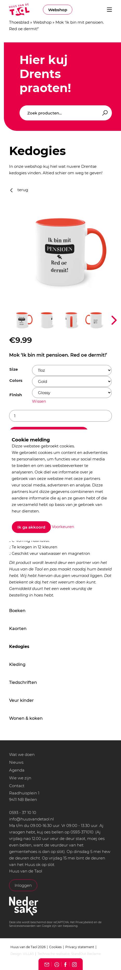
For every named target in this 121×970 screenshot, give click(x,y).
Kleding (17, 664)
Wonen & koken (26, 718)
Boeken (17, 610)
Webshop (57, 9)
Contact (16, 785)
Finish (15, 394)
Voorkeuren (63, 526)
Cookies (55, 947)
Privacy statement (79, 947)
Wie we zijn (20, 777)
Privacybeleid (84, 922)
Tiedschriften (23, 682)
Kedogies (19, 646)
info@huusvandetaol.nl (31, 819)
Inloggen (23, 885)
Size (13, 369)
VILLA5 (28, 954)
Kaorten (18, 628)
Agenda (16, 770)
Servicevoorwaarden (22, 926)
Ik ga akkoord (31, 527)
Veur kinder (21, 700)
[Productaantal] (60, 416)
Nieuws (16, 762)
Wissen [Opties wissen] (39, 401)
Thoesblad (19, 22)
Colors (15, 380)
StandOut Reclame (86, 954)
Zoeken (104, 113)
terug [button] (19, 189)
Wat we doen (22, 754)
